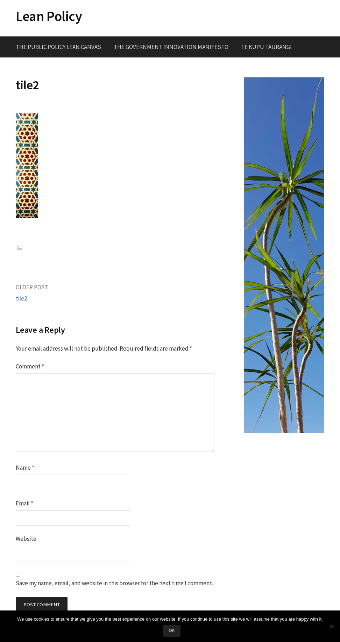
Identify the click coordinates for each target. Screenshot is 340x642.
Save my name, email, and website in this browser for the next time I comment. (114, 583)
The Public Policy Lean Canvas (58, 47)
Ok (172, 630)
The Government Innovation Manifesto (171, 47)
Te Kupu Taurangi (266, 47)
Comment (30, 366)
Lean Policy (49, 16)
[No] (331, 626)
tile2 (21, 298)
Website (26, 539)
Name (25, 467)
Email (24, 503)
